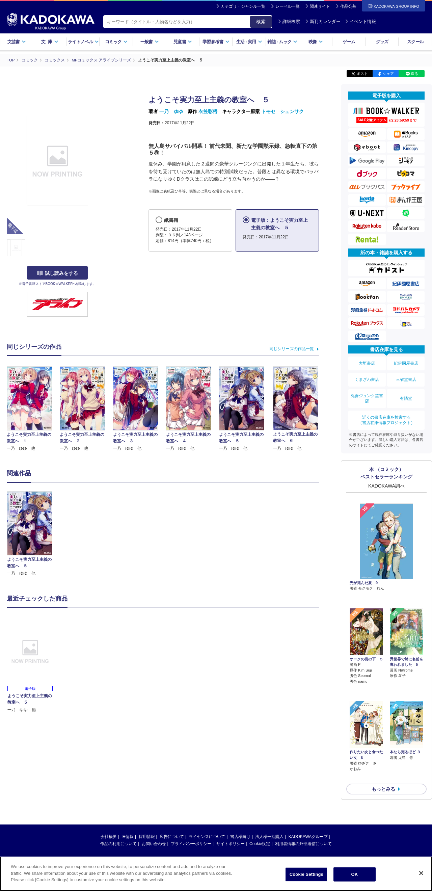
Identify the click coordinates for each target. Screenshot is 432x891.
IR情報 (128, 791)
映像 (315, 41)
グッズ (382, 41)
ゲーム (349, 41)
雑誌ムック (282, 41)
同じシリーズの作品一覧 (291, 348)
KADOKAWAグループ (308, 791)
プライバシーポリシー (191, 798)
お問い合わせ (154, 798)
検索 (261, 21)
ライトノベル (83, 41)
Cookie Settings (306, 875)
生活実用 (249, 41)
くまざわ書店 (367, 376)
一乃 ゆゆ (171, 111)
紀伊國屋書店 (406, 362)
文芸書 (16, 41)
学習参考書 (216, 41)
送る (414, 74)
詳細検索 (289, 21)
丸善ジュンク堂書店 (367, 393)
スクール (415, 41)
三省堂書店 (406, 376)
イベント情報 (360, 21)
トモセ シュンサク (282, 111)
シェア (388, 74)
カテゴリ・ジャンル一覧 (243, 6)
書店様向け (240, 791)
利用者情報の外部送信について (303, 798)
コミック (116, 41)
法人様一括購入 (269, 791)
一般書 (149, 41)
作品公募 (348, 6)
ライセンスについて (207, 791)
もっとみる (383, 743)
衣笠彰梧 (207, 111)
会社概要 (109, 791)
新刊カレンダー (323, 21)
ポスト (362, 74)
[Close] (421, 874)
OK (354, 875)
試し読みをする (57, 273)
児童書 (182, 41)
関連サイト (320, 6)
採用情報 (147, 791)
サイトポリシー (230, 798)
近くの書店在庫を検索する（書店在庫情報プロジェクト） (386, 412)
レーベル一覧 (287, 6)
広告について (172, 791)
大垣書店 (367, 362)
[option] (33, 533)
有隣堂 (406, 392)
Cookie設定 (259, 798)
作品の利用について (118, 798)
